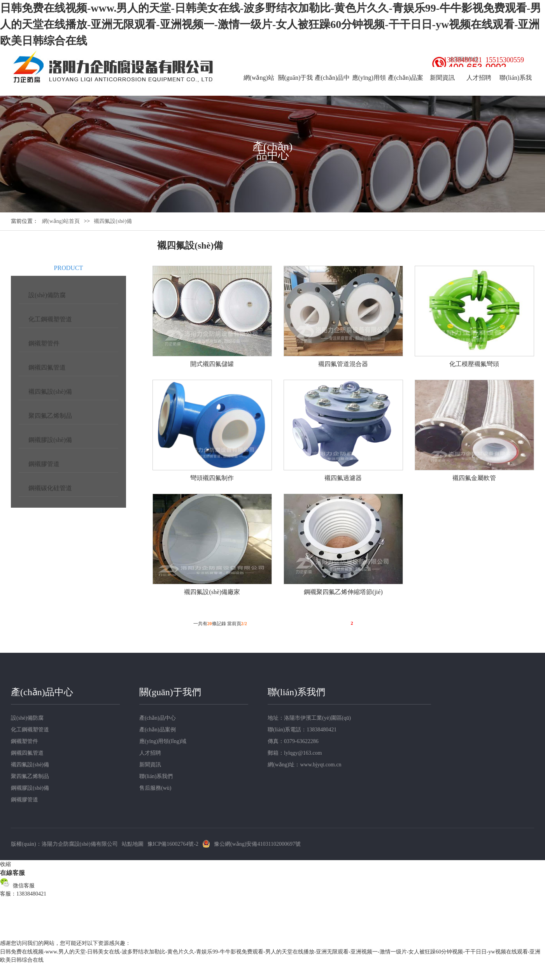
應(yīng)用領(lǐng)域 (369, 88)
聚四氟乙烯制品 (50, 415)
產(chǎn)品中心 (332, 88)
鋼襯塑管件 (44, 343)
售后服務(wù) (155, 788)
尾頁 (365, 624)
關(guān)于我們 (295, 88)
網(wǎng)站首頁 (259, 88)
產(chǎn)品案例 (405, 88)
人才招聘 (478, 77)
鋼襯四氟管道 (47, 367)
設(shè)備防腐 (47, 295)
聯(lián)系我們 (515, 88)
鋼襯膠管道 (44, 464)
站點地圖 (133, 844)
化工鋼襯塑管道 (50, 319)
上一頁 (326, 624)
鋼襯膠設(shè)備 (50, 439)
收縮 (5, 864)
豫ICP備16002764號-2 (172, 844)
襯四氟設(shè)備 (50, 391)
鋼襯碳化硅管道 (50, 488)
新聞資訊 (442, 77)
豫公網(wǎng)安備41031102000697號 (257, 844)
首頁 (306, 624)
